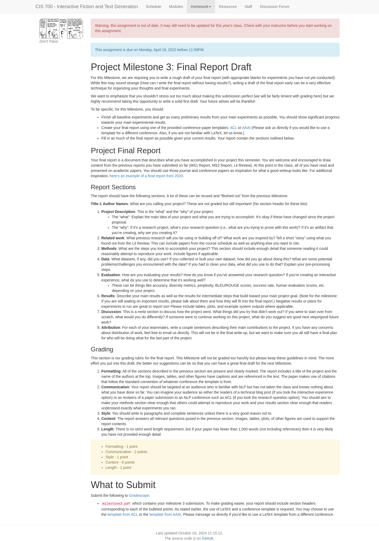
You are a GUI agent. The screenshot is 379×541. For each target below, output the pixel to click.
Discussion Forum (275, 6)
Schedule (153, 6)
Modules (176, 6)
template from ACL (122, 514)
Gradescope (139, 495)
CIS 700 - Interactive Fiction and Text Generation (87, 6)
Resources (228, 6)
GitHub (207, 538)
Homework (201, 6)
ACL (233, 128)
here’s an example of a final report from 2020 (146, 176)
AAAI (246, 128)
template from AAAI (165, 514)
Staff (248, 6)
